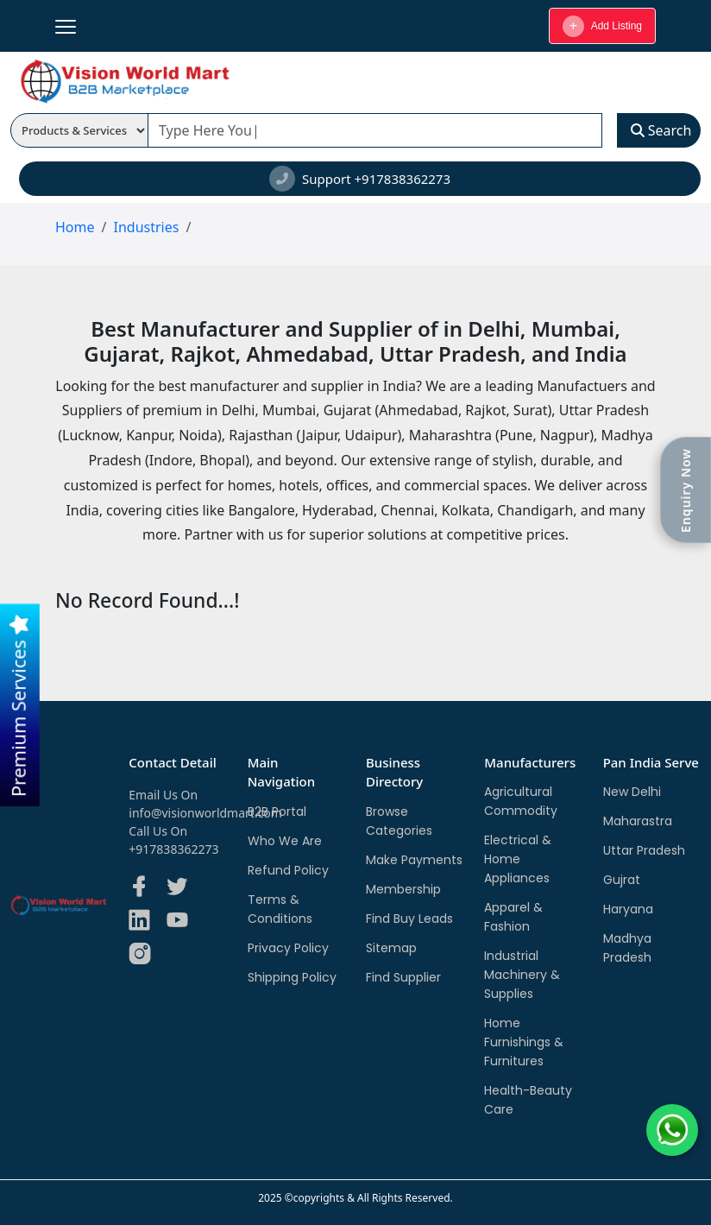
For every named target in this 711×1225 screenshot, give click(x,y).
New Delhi (632, 791)
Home (75, 227)
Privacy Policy (288, 948)
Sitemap (391, 948)
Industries (146, 227)
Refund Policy (288, 870)
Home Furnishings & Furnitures (523, 1042)
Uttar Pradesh (644, 850)
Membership (403, 889)
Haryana (628, 909)
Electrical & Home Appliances (517, 859)
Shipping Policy (292, 977)
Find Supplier (403, 977)
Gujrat (621, 879)
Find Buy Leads (409, 918)
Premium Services (18, 705)
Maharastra (637, 821)
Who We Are (285, 840)
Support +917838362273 (359, 179)
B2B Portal (277, 811)
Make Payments (414, 859)
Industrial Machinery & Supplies (522, 974)
